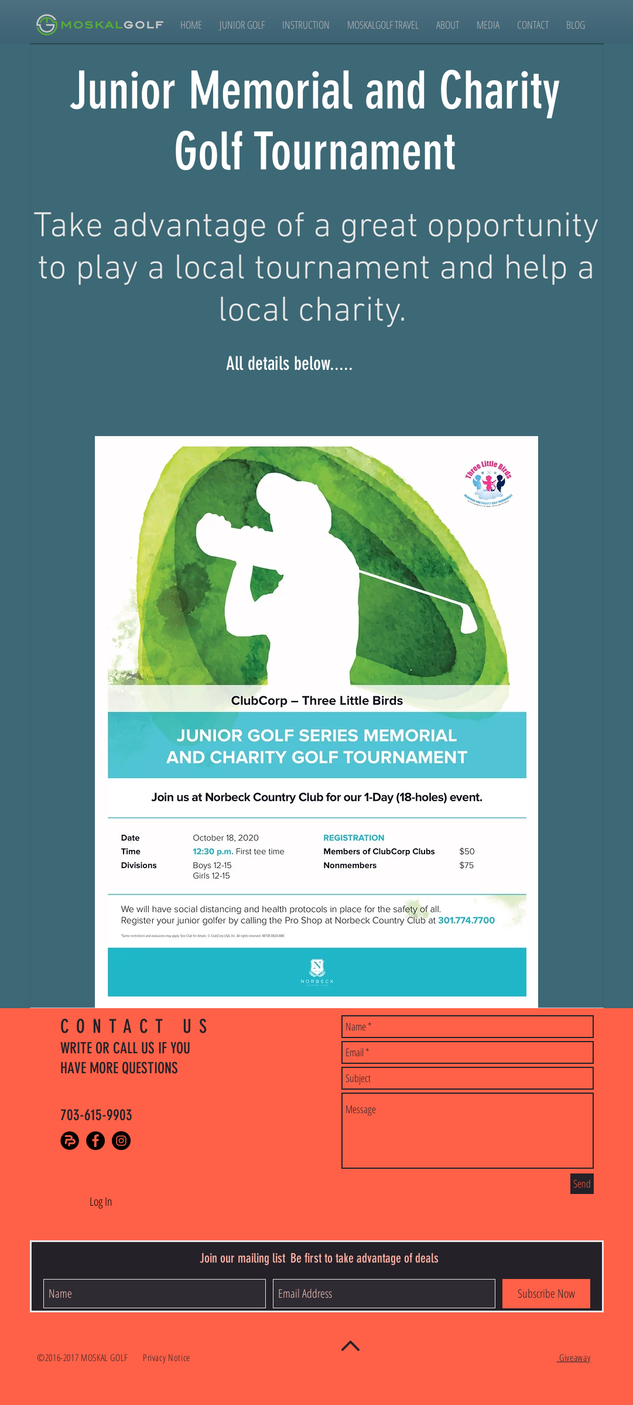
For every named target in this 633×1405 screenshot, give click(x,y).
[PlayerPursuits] (69, 1140)
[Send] (582, 1183)
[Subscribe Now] (546, 1293)
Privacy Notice (168, 1357)
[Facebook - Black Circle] (95, 1140)
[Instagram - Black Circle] (121, 1140)
